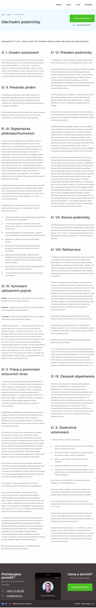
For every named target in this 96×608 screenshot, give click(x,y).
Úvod (2, 15)
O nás (78, 5)
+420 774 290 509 (15, 591)
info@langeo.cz (14, 596)
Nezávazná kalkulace (82, 19)
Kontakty (88, 5)
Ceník (68, 5)
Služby (59, 5)
